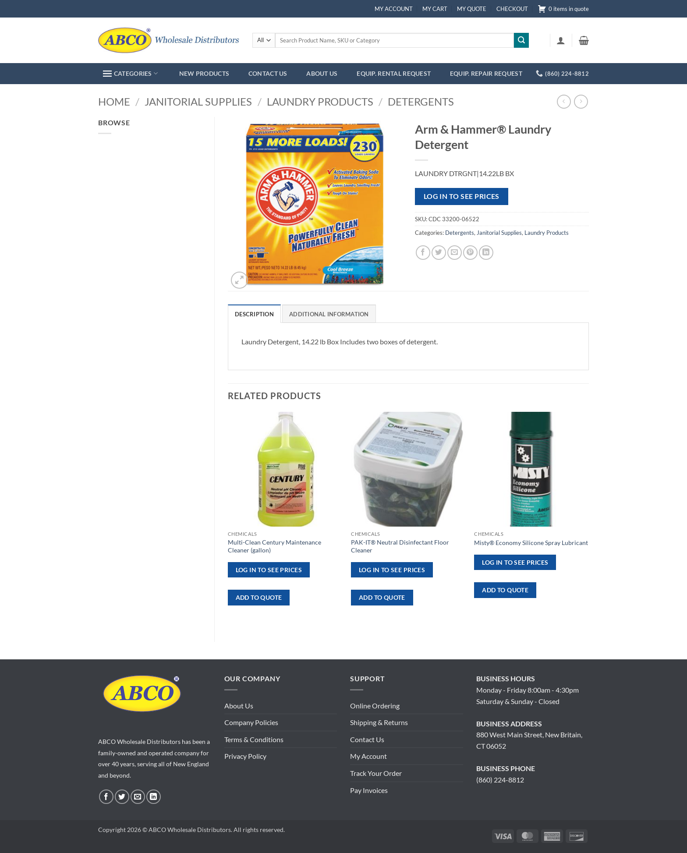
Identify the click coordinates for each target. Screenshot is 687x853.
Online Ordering (375, 705)
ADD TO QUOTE (259, 597)
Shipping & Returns (379, 722)
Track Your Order (376, 773)
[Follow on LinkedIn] (153, 796)
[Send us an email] (138, 796)
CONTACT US (267, 73)
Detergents (421, 101)
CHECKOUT (512, 8)
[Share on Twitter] (439, 252)
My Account (368, 756)
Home (114, 101)
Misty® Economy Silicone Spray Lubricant (531, 542)
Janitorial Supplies (198, 101)
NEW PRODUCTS (204, 73)
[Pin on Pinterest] (470, 252)
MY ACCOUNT (394, 8)
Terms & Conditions (253, 739)
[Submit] (521, 40)
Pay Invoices (369, 790)
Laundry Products (320, 101)
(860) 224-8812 (500, 779)
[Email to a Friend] (454, 252)
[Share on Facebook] (423, 252)
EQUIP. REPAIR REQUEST (486, 73)
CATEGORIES (130, 73)
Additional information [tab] (329, 314)
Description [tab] (254, 314)
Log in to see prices (461, 196)
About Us (238, 705)
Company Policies (251, 722)
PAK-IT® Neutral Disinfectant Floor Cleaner (400, 546)
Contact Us (367, 739)
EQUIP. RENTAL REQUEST (394, 73)
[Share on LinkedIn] (486, 252)
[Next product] (563, 101)
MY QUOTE (471, 8)
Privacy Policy (245, 756)
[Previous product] (581, 101)
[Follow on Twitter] (122, 796)
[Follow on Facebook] (106, 796)
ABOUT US (321, 73)
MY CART (434, 8)
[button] (560, 40)
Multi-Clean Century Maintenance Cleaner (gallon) (274, 546)
